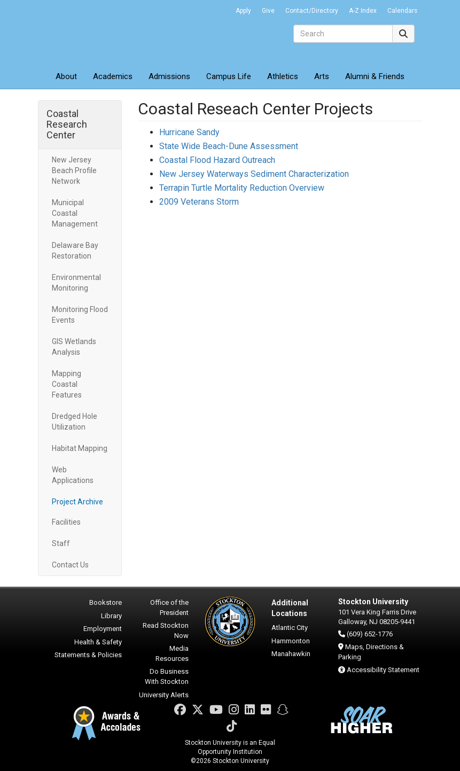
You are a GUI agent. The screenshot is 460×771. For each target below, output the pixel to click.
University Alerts (164, 695)
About (66, 76)
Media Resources (172, 653)
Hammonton (290, 641)
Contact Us (70, 564)
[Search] (343, 34)
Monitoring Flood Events (80, 314)
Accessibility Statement (383, 670)
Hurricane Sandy (189, 132)
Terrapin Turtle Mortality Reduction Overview (241, 188)
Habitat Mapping (79, 448)
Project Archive (77, 501)
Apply (243, 10)
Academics (112, 76)
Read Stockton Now (166, 630)
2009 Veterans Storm (199, 202)
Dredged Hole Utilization (74, 421)
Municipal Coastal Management (75, 213)
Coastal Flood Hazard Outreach (217, 160)
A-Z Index (363, 10)
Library (111, 616)
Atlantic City (289, 628)
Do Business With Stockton (167, 676)
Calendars (402, 10)
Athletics (282, 76)
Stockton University (115, 32)
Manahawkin (290, 654)
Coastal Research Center (66, 124)
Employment (102, 629)
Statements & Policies (88, 655)
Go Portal (216, 8)
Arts (321, 76)
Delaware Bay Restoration (75, 250)
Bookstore (105, 602)
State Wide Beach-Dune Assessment (228, 146)
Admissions (169, 76)
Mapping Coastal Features (67, 384)
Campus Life (228, 76)
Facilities (66, 522)
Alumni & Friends (374, 76)
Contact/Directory (311, 10)
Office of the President (169, 607)
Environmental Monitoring (76, 282)
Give (268, 10)
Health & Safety (98, 642)
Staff (61, 543)
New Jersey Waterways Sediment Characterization (254, 174)
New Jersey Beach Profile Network (74, 170)
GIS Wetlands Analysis (74, 346)
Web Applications (72, 475)
